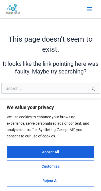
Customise (51, 166)
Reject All (50, 181)
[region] (50, 145)
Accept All (50, 152)
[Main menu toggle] (89, 9)
